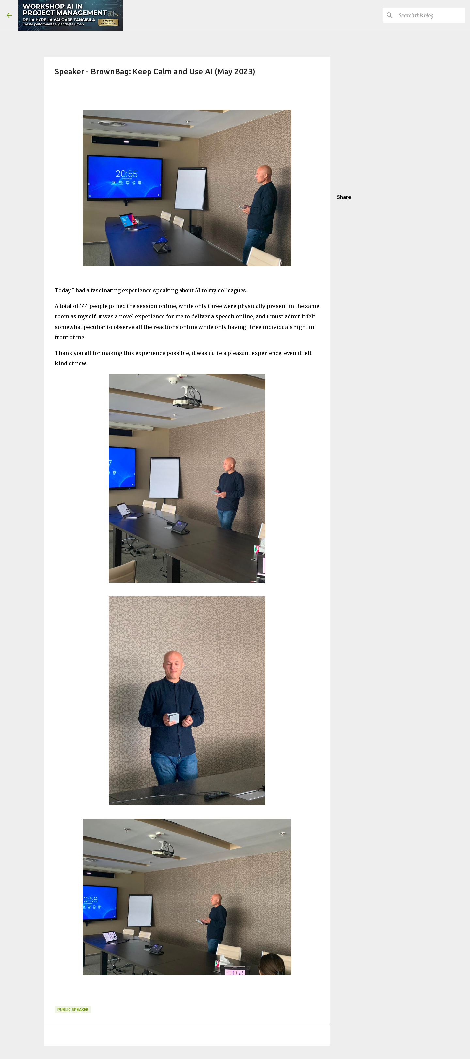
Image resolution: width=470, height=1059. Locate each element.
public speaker (72, 1009)
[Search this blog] (430, 15)
